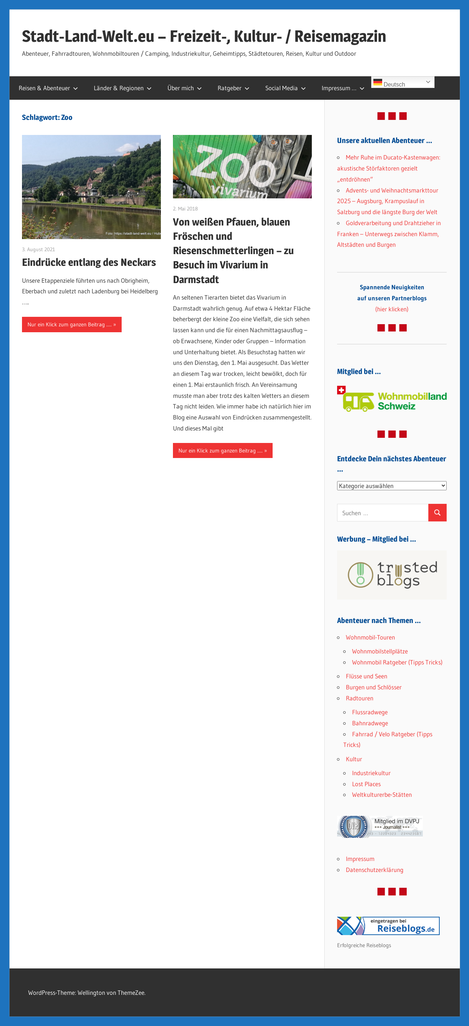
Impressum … (343, 88)
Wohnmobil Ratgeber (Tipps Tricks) (397, 662)
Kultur (354, 759)
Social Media (285, 88)
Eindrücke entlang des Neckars (89, 262)
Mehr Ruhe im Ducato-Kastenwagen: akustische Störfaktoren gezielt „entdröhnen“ (388, 168)
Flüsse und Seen (366, 676)
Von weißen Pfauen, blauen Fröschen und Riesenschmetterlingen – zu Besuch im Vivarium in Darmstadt (233, 251)
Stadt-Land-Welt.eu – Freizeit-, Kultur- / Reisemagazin (204, 36)
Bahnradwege (370, 723)
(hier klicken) (392, 298)
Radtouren (359, 698)
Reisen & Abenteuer (48, 88)
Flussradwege (370, 712)
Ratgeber (234, 88)
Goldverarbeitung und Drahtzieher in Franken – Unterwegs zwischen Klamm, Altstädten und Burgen (389, 234)
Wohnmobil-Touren (370, 637)
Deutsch (389, 83)
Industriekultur (371, 773)
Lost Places (366, 784)
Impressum (360, 858)
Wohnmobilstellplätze (380, 651)
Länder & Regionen (123, 88)
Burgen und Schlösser (374, 687)
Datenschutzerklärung (374, 869)
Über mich (184, 88)
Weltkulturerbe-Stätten (382, 794)
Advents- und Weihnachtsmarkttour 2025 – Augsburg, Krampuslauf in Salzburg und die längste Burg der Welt (387, 201)
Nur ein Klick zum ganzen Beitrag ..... (69, 324)
